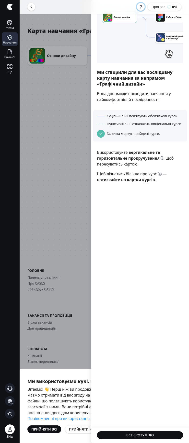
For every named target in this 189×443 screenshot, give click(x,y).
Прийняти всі (44, 429)
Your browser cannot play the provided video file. (140, 34)
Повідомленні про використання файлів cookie (72, 418)
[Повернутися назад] (31, 7)
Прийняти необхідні (88, 429)
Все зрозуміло (140, 435)
